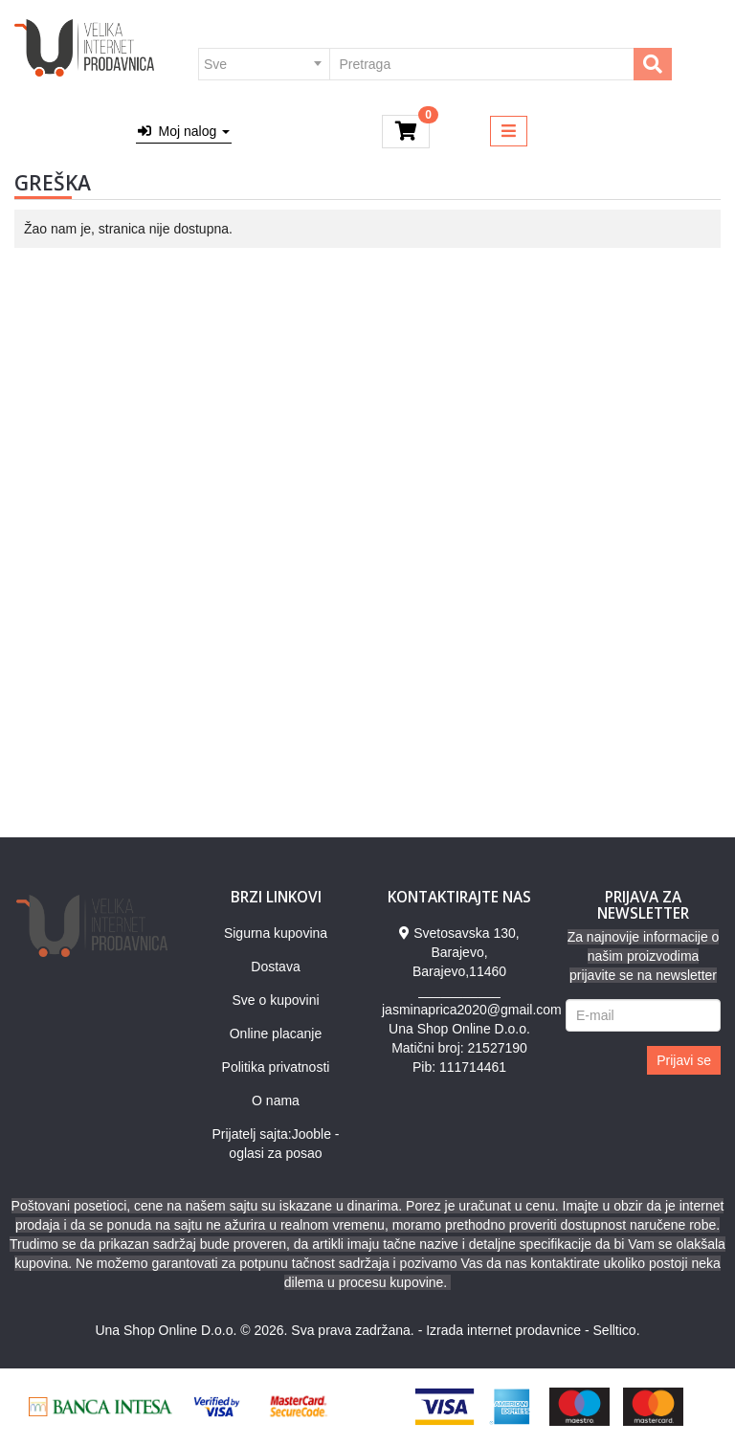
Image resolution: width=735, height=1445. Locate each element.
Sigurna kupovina (275, 933)
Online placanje (276, 1033)
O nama (276, 1100)
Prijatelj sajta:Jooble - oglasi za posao (275, 1143)
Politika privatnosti (276, 1067)
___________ (459, 990)
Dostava (275, 966)
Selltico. (616, 1330)
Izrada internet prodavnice (503, 1330)
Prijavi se (684, 1060)
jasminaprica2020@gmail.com (472, 1009)
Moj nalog (184, 131)
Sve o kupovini (275, 1000)
